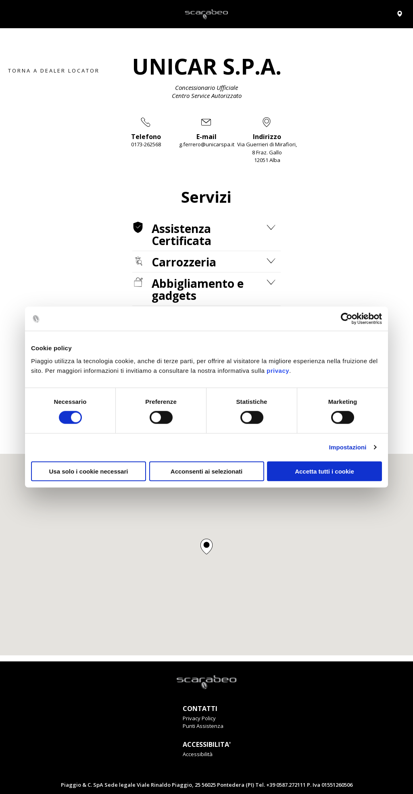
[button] (206, 546)
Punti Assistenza (203, 726)
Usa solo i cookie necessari (88, 471)
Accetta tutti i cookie (324, 471)
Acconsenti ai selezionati (206, 471)
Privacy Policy (199, 718)
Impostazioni (348, 447)
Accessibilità (198, 754)
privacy (278, 370)
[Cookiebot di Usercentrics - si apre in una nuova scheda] (346, 319)
